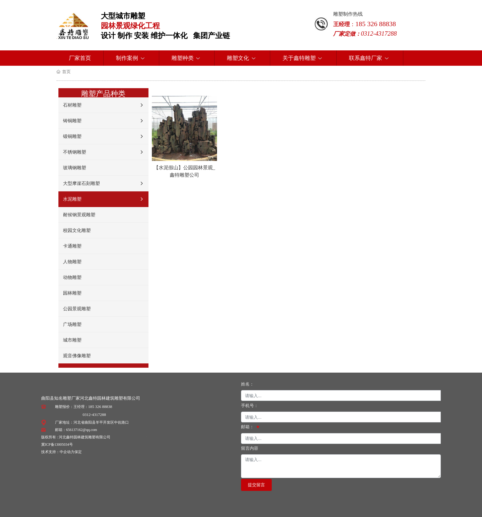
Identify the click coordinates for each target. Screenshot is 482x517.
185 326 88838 (100, 406)
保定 (78, 452)
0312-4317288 (94, 414)
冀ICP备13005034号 (57, 444)
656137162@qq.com (81, 430)
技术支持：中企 (54, 452)
